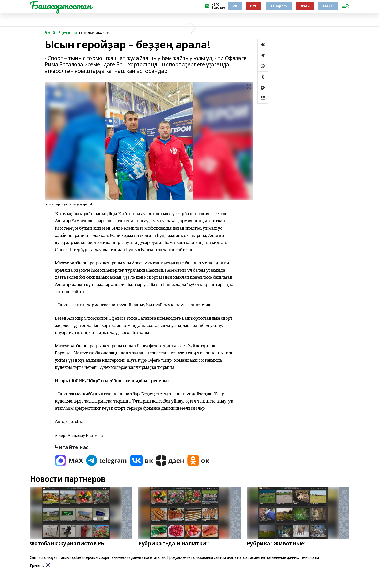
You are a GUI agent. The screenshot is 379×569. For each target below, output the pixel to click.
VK (235, 6)
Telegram (278, 6)
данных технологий (303, 557)
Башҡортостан (60, 5)
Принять (37, 566)
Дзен (304, 6)
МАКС (328, 6)
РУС (253, 6)
